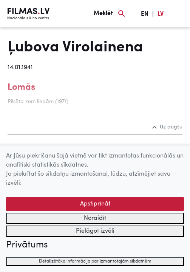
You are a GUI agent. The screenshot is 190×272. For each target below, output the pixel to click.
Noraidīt (95, 218)
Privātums (27, 245)
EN (144, 14)
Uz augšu (167, 127)
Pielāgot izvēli (95, 231)
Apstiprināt (95, 204)
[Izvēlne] (178, 13)
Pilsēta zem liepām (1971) (38, 101)
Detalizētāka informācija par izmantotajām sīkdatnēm (95, 261)
